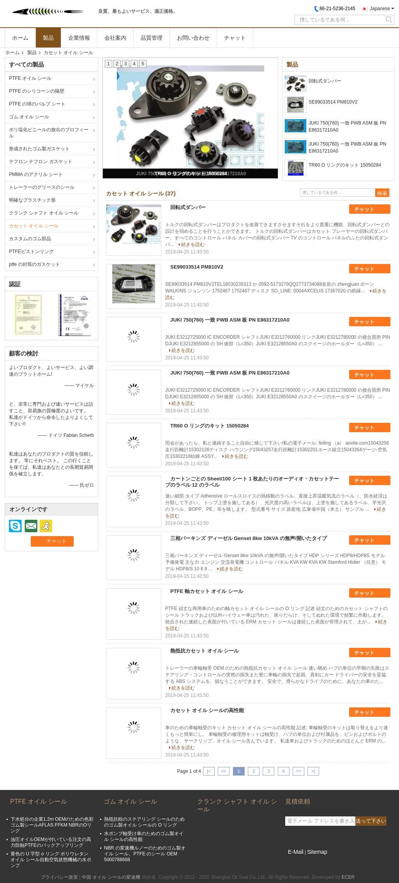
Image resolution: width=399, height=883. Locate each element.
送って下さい (371, 821)
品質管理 (151, 38)
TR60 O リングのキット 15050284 (191, 173)
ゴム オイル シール (29, 117)
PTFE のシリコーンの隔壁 (36, 91)
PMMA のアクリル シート (36, 174)
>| (313, 771)
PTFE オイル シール (30, 78)
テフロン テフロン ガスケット (40, 161)
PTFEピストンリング (31, 251)
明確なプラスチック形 (32, 200)
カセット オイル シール (33, 226)
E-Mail (296, 852)
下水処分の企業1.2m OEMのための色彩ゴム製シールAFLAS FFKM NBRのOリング (52, 825)
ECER (348, 877)
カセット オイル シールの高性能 (207, 710)
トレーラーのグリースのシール (41, 187)
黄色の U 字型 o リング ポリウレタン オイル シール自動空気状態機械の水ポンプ (51, 859)
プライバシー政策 (59, 877)
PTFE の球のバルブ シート (37, 104)
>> (298, 771)
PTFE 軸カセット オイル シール (206, 591)
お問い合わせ (193, 38)
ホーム (20, 38)
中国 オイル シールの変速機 (111, 877)
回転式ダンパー (325, 81)
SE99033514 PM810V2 (333, 102)
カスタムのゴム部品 (30, 238)
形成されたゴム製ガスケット (39, 148)
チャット (235, 38)
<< (223, 771)
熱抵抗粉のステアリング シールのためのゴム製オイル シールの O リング (144, 822)
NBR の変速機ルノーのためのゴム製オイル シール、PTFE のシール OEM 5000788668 (144, 853)
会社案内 (115, 38)
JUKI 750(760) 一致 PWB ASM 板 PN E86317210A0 (347, 126)
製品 (48, 38)
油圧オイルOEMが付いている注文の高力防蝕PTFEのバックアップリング (51, 842)
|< (209, 771)
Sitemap (317, 852)
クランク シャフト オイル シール (43, 213)
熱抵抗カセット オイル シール (204, 651)
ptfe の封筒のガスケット (34, 264)
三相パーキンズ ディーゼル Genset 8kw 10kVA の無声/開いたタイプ (248, 538)
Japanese (380, 8)
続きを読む (193, 244)
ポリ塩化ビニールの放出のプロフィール (48, 133)
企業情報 (79, 38)
